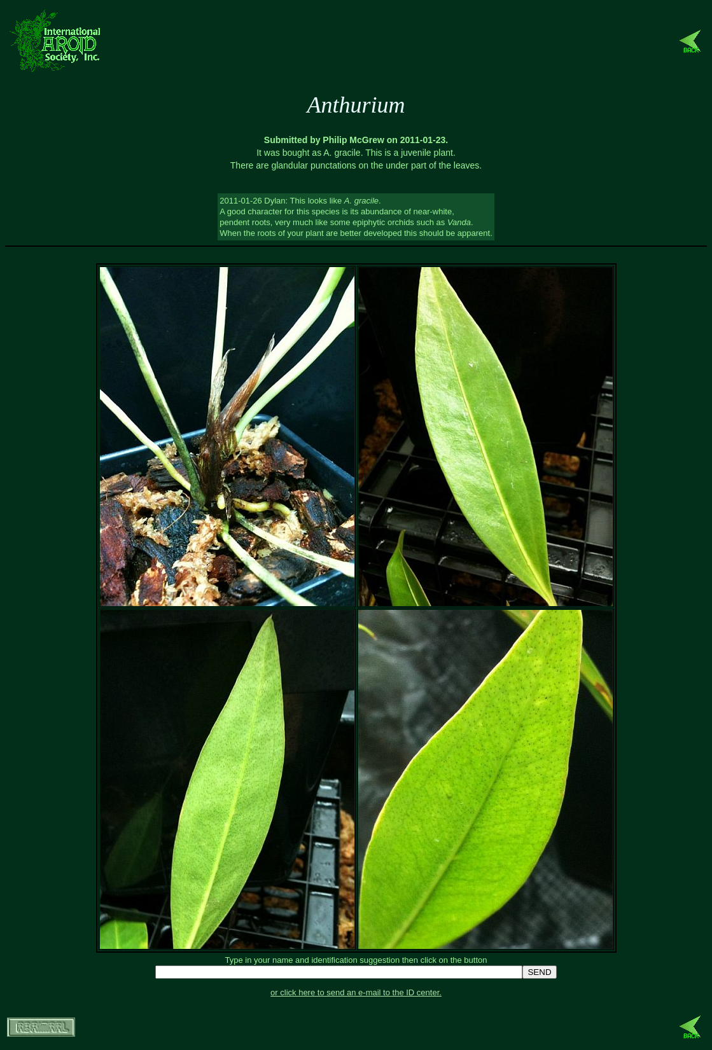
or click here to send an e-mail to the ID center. (356, 992)
